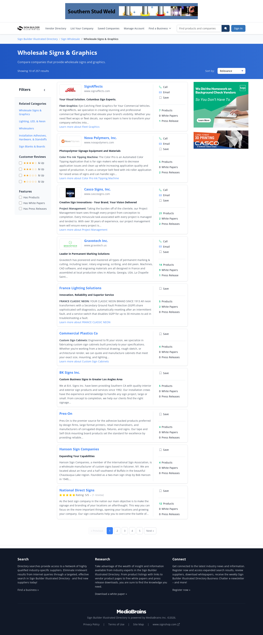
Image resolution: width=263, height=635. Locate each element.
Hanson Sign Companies (79, 449)
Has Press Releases (35, 208)
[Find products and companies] (199, 28)
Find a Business (160, 28)
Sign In (238, 28)
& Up (33, 163)
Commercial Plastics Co (78, 333)
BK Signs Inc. (69, 372)
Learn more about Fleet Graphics (79, 126)
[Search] (226, 28)
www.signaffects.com (97, 91)
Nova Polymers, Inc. (100, 138)
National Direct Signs (76, 490)
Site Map (138, 624)
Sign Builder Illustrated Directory (38, 39)
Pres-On (65, 413)
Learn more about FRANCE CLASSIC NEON (84, 322)
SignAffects (93, 86)
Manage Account (134, 28)
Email (164, 92)
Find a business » (28, 590)
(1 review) (98, 495)
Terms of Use (116, 624)
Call (163, 87)
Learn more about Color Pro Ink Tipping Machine (89, 178)
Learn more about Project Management (83, 229)
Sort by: (210, 71)
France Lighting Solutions (80, 288)
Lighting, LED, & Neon (32, 121)
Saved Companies (108, 28)
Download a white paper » (111, 594)
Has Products (31, 197)
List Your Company (81, 28)
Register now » (181, 590)
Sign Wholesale (70, 39)
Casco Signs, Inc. (97, 189)
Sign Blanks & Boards (32, 146)
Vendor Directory (55, 28)
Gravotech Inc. (96, 240)
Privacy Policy (91, 624)
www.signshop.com (166, 624)
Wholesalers (26, 128)
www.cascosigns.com (97, 194)
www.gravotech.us (95, 245)
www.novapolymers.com (99, 142)
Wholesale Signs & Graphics (30, 112)
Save (164, 97)
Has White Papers (34, 203)
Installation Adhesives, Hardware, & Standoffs (33, 137)
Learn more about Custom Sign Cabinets (84, 361)
